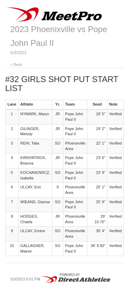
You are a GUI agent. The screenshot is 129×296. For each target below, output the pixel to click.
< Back (16, 64)
